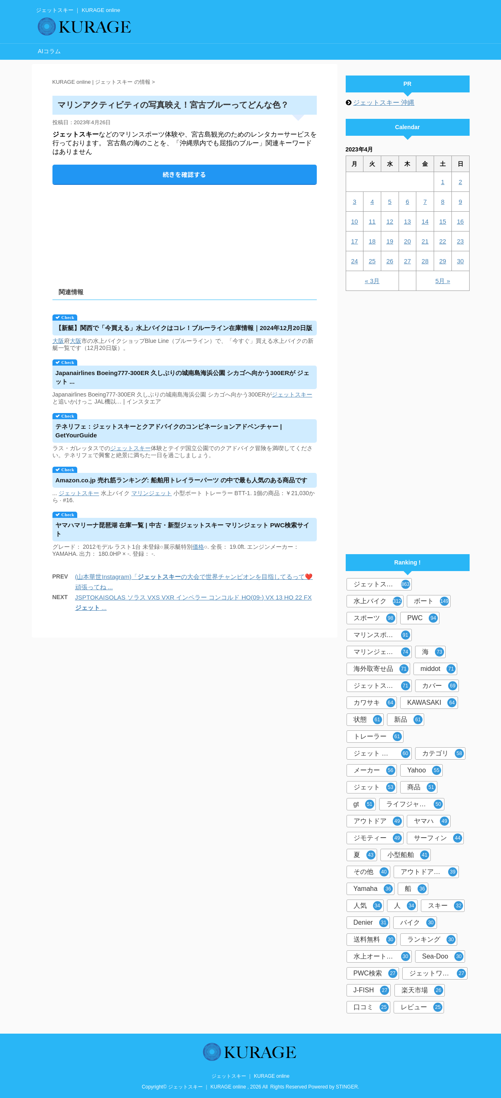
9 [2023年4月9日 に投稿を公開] (460, 201)
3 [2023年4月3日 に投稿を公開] (354, 201)
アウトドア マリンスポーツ (430, 871)
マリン (140, 493)
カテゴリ (443, 753)
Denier (371, 922)
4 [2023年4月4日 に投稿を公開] (372, 201)
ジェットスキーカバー (383, 685)
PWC (422, 618)
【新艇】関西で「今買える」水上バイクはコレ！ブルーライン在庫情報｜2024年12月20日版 (183, 327)
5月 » (442, 280)
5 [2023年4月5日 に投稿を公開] (390, 201)
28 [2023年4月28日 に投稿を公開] (425, 260)
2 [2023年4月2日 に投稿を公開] (460, 181)
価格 (198, 546)
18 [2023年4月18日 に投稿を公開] (372, 241)
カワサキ (374, 702)
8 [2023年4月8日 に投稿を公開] (442, 201)
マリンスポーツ (382, 635)
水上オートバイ (382, 956)
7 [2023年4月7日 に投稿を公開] (425, 201)
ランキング (431, 939)
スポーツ (374, 618)
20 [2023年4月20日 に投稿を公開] (407, 241)
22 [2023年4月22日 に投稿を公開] (442, 241)
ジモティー (378, 838)
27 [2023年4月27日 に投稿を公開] (407, 260)
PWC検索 (375, 973)
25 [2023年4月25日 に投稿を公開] (372, 260)
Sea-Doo (442, 956)
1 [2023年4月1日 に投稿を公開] (442, 181)
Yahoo (424, 770)
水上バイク (378, 601)
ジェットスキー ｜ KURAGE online (250, 1076)
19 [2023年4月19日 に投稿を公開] (389, 241)
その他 (371, 871)
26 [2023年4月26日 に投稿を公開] (389, 260)
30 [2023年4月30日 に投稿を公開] (460, 260)
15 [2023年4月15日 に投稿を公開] (442, 221)
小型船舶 (408, 855)
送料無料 (374, 939)
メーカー (374, 770)
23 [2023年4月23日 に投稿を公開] (460, 241)
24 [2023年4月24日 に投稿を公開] (354, 260)
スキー (303, 394)
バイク (417, 922)
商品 (421, 787)
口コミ (371, 1007)
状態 (368, 719)
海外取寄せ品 (381, 668)
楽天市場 (422, 990)
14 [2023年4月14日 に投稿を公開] (425, 221)
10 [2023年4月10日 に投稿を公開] (354, 221)
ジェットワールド (437, 973)
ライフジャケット (414, 804)
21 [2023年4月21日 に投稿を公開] (425, 241)
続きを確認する (184, 174)
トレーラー (378, 736)
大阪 (58, 341)
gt (364, 804)
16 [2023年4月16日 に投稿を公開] (460, 221)
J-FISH (371, 990)
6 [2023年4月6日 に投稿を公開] (407, 201)
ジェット (283, 394)
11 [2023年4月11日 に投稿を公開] (372, 221)
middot (438, 668)
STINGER (347, 1087)
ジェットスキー (382, 584)
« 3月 (372, 280)
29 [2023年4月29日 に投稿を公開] (442, 260)
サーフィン (438, 838)
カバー (439, 685)
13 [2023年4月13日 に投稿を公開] (407, 221)
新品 (408, 719)
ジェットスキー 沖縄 (383, 102)
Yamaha (373, 888)
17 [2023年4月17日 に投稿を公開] (354, 241)
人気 (368, 905)
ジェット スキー (382, 753)
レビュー (421, 1007)
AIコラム (49, 51)
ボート (431, 601)
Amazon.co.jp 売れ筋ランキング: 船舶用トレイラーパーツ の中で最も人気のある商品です (181, 480)
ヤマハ (431, 821)
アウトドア (378, 821)
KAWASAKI (431, 702)
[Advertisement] (184, 229)
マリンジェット (382, 651)
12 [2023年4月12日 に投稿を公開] (389, 221)
